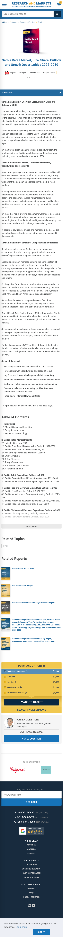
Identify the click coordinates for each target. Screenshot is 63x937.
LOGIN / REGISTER (31, 897)
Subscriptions (31, 877)
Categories (31, 864)
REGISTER (31, 802)
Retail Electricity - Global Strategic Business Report (33, 602)
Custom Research (31, 873)
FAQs (31, 893)
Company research (31, 869)
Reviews (31, 853)
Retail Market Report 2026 (23, 568)
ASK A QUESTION (31, 738)
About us (31, 845)
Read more (31, 526)
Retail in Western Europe (22, 585)
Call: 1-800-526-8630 (31, 732)
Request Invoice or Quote (31, 710)
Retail (6, 546)
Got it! (41, 932)
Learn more (21, 927)
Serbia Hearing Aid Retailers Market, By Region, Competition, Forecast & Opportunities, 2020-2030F (33, 640)
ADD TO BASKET (31, 702)
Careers (31, 849)
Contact (31, 888)
